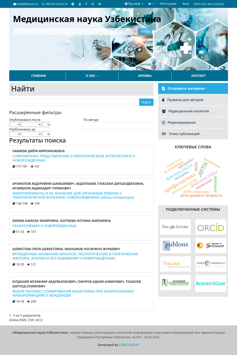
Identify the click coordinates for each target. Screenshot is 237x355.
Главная (38, 76)
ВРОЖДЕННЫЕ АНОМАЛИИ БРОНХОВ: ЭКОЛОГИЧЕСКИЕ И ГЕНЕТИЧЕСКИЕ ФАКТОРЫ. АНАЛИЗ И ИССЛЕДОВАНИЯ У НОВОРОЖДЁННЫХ (75, 256)
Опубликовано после (24, 120)
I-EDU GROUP (129, 345)
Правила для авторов (182, 99)
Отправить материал (183, 88)
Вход (185, 3)
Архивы (144, 76)
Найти (145, 31)
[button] (134, 3)
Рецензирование (179, 122)
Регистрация (168, 3)
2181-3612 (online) (212, 4)
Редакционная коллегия (185, 111)
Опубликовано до (22, 129)
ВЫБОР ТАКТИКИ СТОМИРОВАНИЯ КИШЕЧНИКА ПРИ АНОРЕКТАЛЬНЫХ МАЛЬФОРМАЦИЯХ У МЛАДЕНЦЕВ (73, 293)
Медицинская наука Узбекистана (87, 19)
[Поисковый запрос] (75, 31)
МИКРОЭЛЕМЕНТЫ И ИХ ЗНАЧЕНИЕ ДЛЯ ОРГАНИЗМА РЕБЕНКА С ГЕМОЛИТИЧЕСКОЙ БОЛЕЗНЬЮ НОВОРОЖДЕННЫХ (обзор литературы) (73, 195)
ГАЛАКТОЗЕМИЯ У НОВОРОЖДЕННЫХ (44, 225)
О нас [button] (91, 76)
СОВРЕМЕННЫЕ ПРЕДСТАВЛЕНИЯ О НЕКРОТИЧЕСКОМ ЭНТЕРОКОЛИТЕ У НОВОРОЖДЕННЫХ (73, 158)
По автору (91, 120)
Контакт (198, 76)
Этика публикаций (181, 133)
